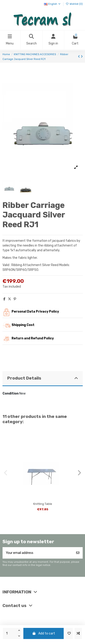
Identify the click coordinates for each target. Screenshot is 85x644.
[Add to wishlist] (69, 633)
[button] (5, 472)
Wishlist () (74, 3)
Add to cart (43, 633)
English (52, 3)
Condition (10, 393)
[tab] (42, 378)
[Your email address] (38, 552)
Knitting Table (42, 504)
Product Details (42, 378)
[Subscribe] (78, 552)
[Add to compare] (78, 633)
